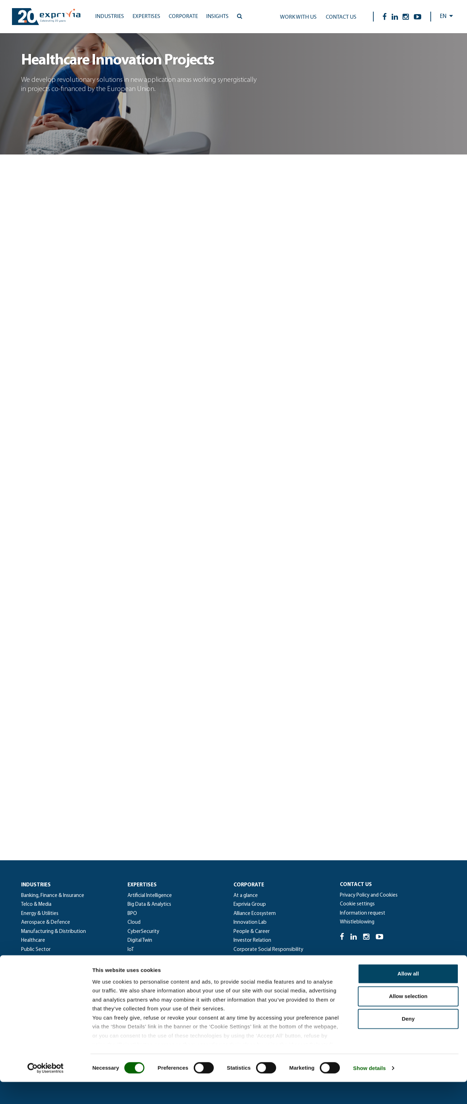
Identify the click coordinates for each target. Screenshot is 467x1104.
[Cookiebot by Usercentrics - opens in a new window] (45, 1090)
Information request (362, 913)
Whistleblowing (357, 922)
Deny (408, 1041)
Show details (369, 1090)
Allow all (408, 996)
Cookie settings (357, 904)
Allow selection (408, 1018)
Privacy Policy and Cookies (369, 895)
